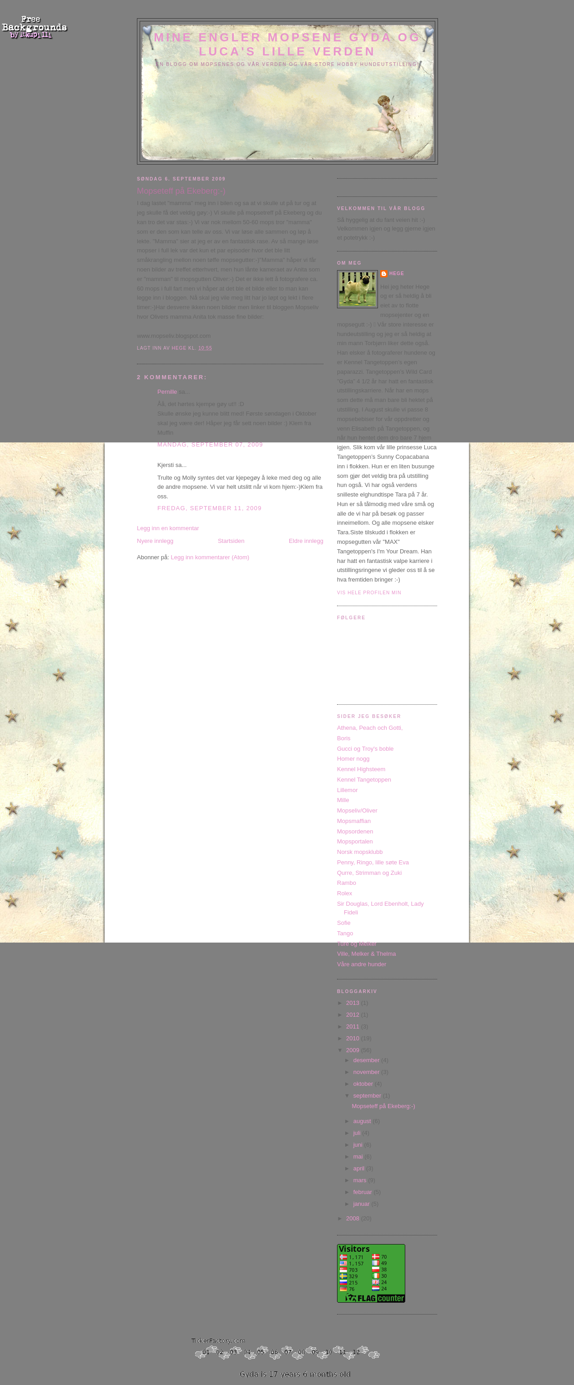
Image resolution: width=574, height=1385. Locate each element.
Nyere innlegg (155, 540)
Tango (345, 933)
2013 (353, 1002)
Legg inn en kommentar (168, 528)
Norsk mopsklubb (360, 851)
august (363, 1121)
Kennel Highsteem (361, 769)
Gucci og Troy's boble (365, 748)
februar (363, 1192)
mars (360, 1180)
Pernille (167, 391)
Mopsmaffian (354, 821)
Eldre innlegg (306, 540)
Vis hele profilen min (369, 592)
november (367, 1072)
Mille (343, 800)
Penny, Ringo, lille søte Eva (373, 862)
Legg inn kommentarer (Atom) (210, 557)
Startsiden (231, 540)
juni (358, 1144)
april (359, 1168)
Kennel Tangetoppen (364, 779)
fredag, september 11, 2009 (209, 508)
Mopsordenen (355, 831)
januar (362, 1203)
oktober (364, 1083)
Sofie (344, 922)
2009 (353, 1050)
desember (367, 1060)
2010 (353, 1038)
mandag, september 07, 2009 (210, 444)
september (368, 1095)
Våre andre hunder (361, 964)
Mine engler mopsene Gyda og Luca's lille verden (287, 44)
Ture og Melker (357, 943)
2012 (353, 1014)
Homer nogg (353, 758)
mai (359, 1156)
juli (358, 1132)
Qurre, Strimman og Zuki (369, 872)
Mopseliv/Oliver (357, 810)
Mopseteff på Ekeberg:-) (383, 1106)
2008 (353, 1218)
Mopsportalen (355, 841)
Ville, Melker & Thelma (366, 953)
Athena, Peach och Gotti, (370, 727)
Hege (396, 273)
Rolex (344, 893)
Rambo (346, 882)
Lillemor (347, 790)
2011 (353, 1026)
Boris (344, 738)
